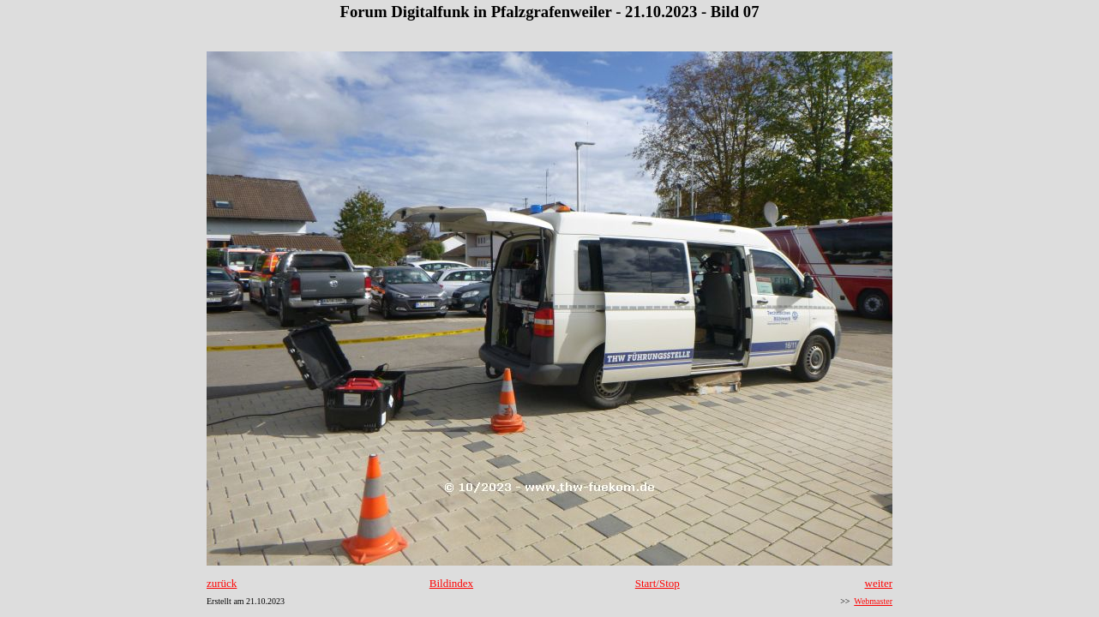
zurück (222, 583)
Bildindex (451, 583)
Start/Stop (657, 583)
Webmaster (873, 601)
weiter (878, 583)
